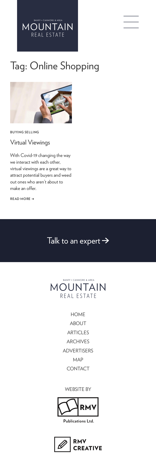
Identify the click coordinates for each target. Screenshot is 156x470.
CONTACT (78, 368)
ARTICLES (78, 332)
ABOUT (78, 323)
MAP (78, 359)
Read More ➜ (22, 199)
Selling (32, 132)
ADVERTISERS (78, 351)
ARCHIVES (78, 341)
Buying (17, 132)
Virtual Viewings (30, 142)
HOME (78, 314)
